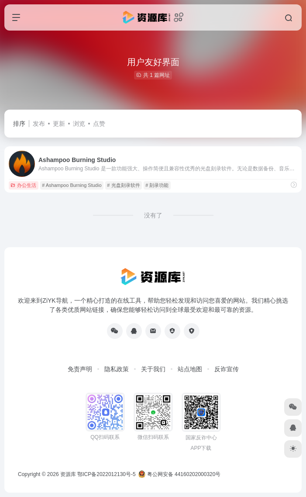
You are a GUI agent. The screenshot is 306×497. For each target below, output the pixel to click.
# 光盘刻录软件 (123, 185)
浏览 (79, 123)
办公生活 (23, 185)
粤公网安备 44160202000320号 (179, 474)
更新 (59, 123)
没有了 (153, 215)
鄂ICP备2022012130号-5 (106, 474)
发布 (39, 123)
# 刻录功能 (156, 185)
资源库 (68, 474)
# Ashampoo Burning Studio (71, 185)
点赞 (99, 123)
